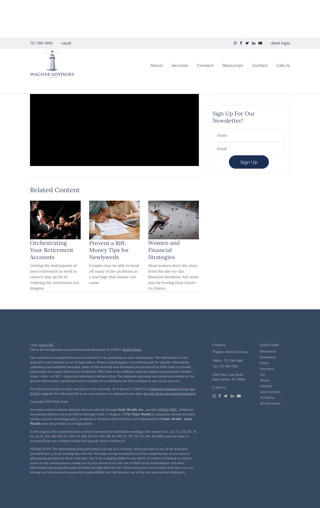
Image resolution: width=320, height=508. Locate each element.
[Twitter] (226, 407)
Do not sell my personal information (170, 405)
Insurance (267, 380)
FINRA (163, 421)
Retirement (268, 362)
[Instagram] (235, 5)
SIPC (173, 421)
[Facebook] (220, 407)
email (66, 5)
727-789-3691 (41, 5)
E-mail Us (219, 398)
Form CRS (46, 356)
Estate (264, 374)
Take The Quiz (248, 96)
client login (280, 5)
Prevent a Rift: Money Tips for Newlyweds (109, 261)
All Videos (267, 409)
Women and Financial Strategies (164, 261)
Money (265, 391)
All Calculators (270, 414)
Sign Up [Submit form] (249, 173)
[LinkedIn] (232, 407)
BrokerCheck (132, 361)
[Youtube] (239, 407)
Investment (268, 368)
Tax (262, 386)
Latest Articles (270, 403)
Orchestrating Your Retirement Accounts (51, 261)
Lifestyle (266, 397)
